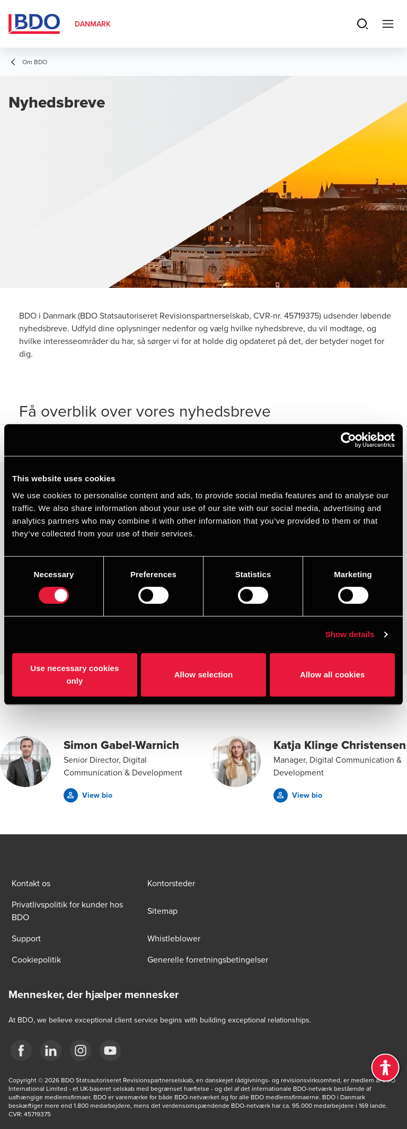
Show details (350, 634)
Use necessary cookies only (74, 674)
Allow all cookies (332, 674)
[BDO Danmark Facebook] (21, 1050)
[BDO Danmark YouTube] (110, 1050)
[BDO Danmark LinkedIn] (51, 1050)
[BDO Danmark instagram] (80, 1050)
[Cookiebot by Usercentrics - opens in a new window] (348, 440)
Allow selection (203, 674)
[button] (88, 795)
